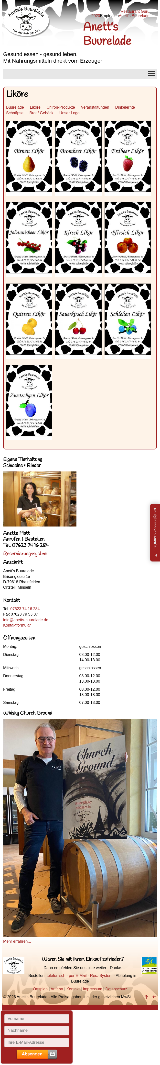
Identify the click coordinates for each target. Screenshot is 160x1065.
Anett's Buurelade (134, 16)
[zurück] (154, 997)
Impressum (92, 989)
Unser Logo (69, 113)
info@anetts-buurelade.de (25, 620)
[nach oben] (146, 997)
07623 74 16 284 (25, 609)
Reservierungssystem (25, 554)
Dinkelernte (125, 107)
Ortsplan (40, 989)
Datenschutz (116, 989)
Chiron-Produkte (60, 107)
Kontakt (73, 989)
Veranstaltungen (95, 107)
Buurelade (15, 107)
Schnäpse (14, 113)
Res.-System (101, 975)
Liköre (35, 107)
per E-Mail (78, 975)
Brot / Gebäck (41, 113)
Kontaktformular (17, 625)
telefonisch (56, 975)
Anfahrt (57, 989)
